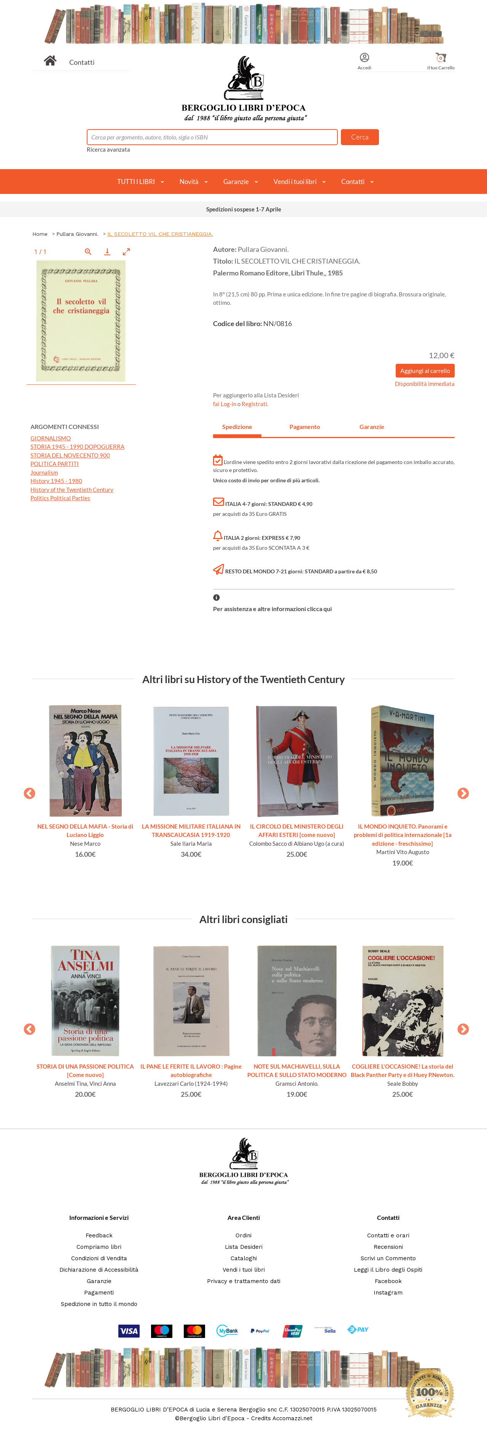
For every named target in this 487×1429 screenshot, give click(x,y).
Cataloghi (244, 1258)
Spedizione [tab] (237, 426)
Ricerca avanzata (108, 149)
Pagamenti (99, 1292)
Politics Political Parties (60, 497)
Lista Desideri (244, 1246)
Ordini (243, 1235)
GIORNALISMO (50, 438)
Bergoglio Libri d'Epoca (212, 1418)
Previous (26, 791)
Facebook (388, 1281)
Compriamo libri (98, 1246)
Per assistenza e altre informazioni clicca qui (272, 608)
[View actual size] (88, 252)
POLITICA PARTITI (54, 463)
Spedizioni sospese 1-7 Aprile (243, 209)
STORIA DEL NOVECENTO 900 (70, 455)
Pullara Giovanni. (77, 234)
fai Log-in (225, 403)
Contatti (82, 62)
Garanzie (236, 182)
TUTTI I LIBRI (136, 182)
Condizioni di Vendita (99, 1258)
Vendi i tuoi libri (295, 182)
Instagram (388, 1292)
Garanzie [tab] (372, 426)
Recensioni (388, 1246)
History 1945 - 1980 (56, 480)
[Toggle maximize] (126, 252)
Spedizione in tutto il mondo (99, 1304)
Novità (189, 182)
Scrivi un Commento (388, 1258)
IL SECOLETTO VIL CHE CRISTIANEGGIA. (160, 234)
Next (460, 791)
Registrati (254, 403)
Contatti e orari (388, 1235)
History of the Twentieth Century (71, 489)
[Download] (107, 252)
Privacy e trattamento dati (243, 1281)
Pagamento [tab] (305, 426)
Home (40, 234)
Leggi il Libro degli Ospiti (388, 1269)
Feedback (99, 1235)
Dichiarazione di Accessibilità (98, 1269)
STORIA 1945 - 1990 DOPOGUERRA (77, 446)
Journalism (44, 472)
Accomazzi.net (292, 1418)
